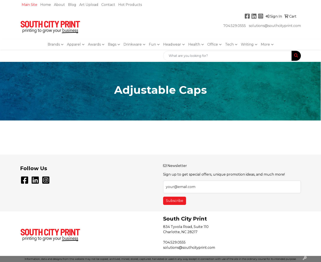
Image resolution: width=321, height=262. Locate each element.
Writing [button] (247, 44)
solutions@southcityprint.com (275, 26)
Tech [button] (229, 44)
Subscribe (174, 201)
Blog (72, 5)
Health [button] (194, 44)
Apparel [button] (74, 44)
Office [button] (212, 44)
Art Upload (88, 5)
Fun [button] (152, 44)
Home (45, 5)
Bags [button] (112, 44)
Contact (108, 5)
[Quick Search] (227, 56)
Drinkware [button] (132, 44)
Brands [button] (54, 44)
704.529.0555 (234, 26)
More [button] (265, 44)
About (59, 5)
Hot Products (130, 5)
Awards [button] (94, 44)
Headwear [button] (172, 44)
